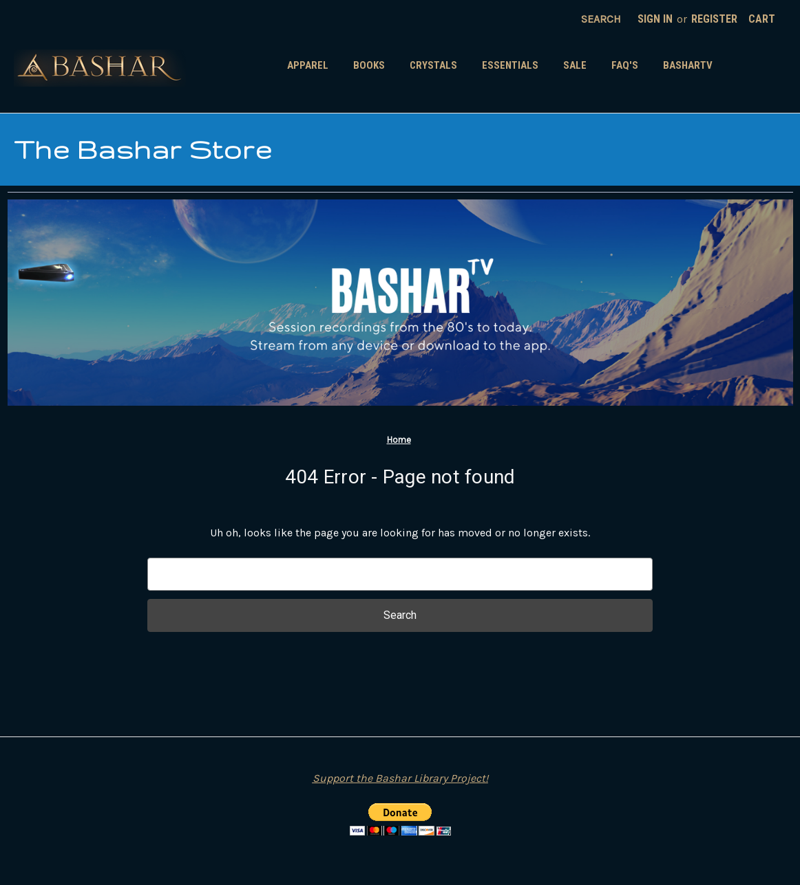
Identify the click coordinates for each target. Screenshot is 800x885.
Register (714, 18)
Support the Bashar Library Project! (400, 778)
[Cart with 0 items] (761, 19)
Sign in (655, 18)
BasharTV (688, 65)
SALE (575, 65)
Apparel (307, 65)
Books (369, 65)
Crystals (433, 65)
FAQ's (624, 65)
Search (601, 18)
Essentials (510, 65)
